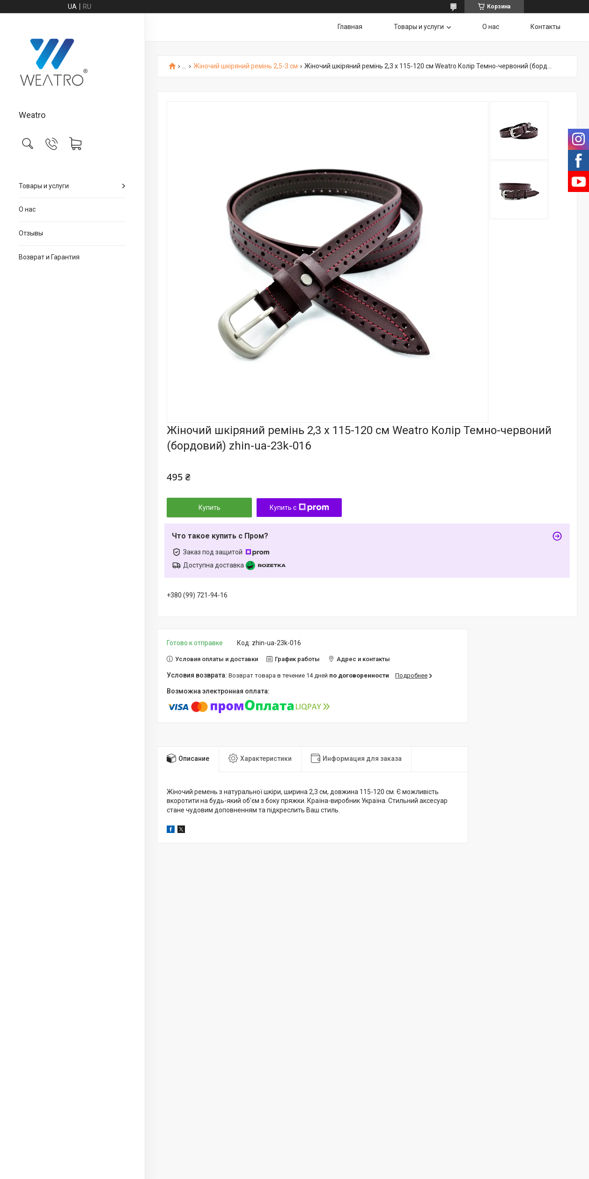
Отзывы (31, 233)
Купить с (299, 507)
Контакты (545, 26)
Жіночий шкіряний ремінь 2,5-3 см (245, 66)
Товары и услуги (44, 186)
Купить (210, 507)
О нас (27, 209)
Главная (350, 26)
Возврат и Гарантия (49, 257)
